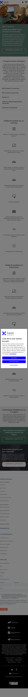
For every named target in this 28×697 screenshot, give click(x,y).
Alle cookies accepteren (14, 361)
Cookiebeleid (12, 354)
